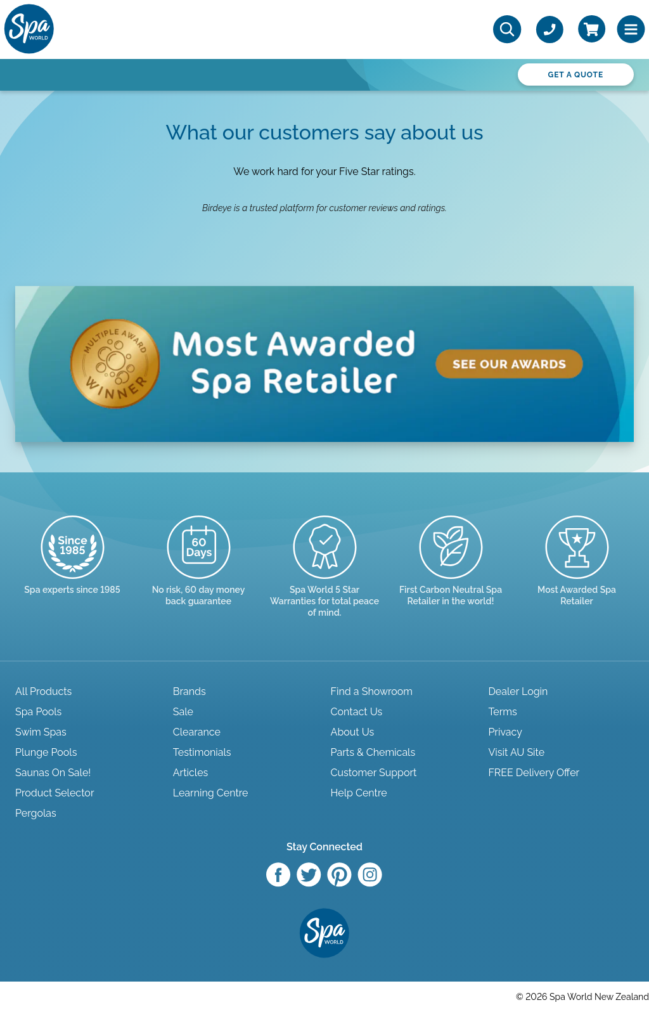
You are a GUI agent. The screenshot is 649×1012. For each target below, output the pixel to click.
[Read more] (198, 572)
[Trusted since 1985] (72, 567)
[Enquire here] (577, 572)
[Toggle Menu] (631, 29)
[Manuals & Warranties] (324, 578)
